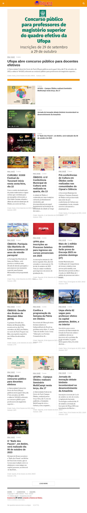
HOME (9, 492)
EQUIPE (32, 492)
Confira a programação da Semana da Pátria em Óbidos (42, 314)
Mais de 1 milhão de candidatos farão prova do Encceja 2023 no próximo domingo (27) (68, 251)
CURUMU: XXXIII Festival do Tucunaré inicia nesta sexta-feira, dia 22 (16, 181)
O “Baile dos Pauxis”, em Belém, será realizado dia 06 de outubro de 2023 (17, 447)
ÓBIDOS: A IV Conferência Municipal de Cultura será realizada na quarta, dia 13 (40, 184)
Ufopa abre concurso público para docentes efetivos (42, 63)
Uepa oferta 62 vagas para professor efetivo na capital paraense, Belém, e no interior (69, 317)
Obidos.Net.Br (14, 496)
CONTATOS (21, 492)
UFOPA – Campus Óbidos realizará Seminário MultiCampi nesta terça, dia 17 (42, 382)
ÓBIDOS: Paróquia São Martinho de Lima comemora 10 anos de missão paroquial (17, 249)
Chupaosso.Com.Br (26, 496)
